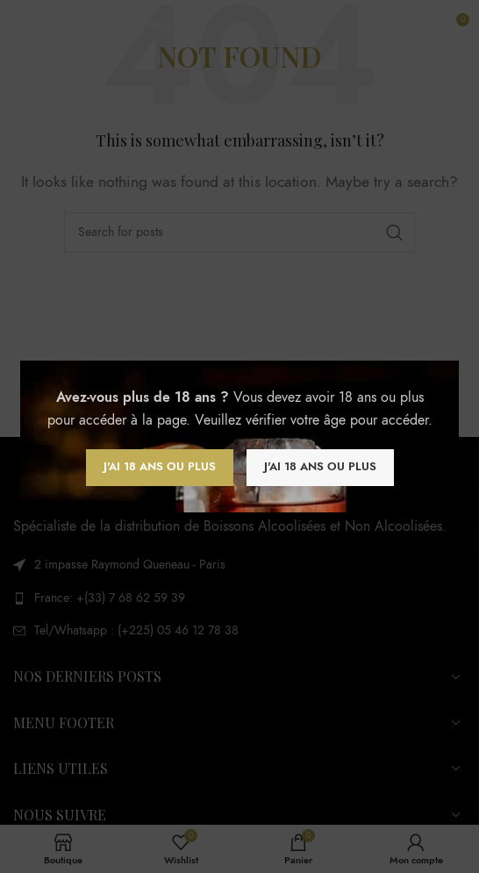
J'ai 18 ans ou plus (160, 467)
